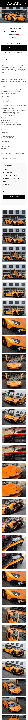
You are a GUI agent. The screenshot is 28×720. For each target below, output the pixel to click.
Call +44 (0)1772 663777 (14, 52)
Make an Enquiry (14, 196)
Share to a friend (14, 43)
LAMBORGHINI (14, 48)
